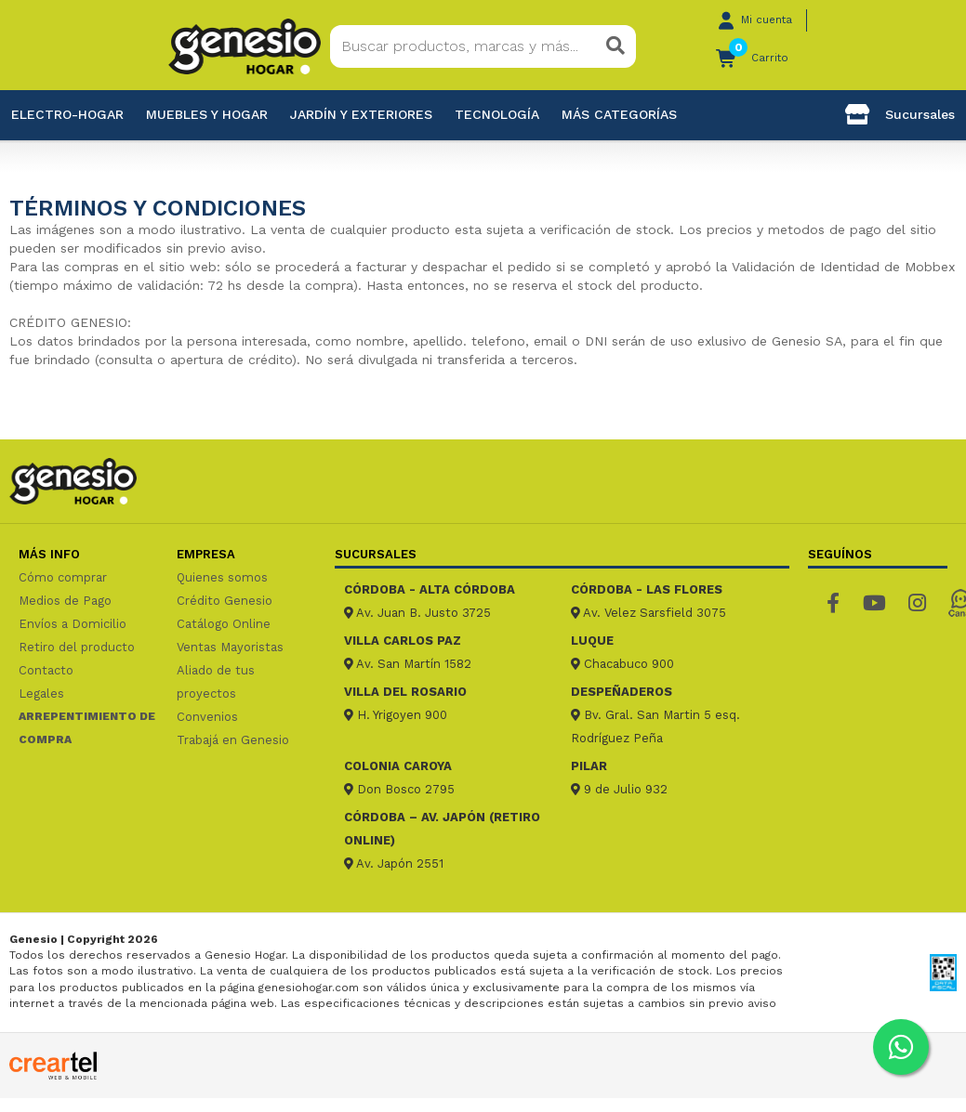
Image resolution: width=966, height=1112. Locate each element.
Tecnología (497, 114)
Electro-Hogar (67, 114)
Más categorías (619, 114)
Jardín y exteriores (361, 114)
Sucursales (900, 114)
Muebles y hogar (207, 114)
